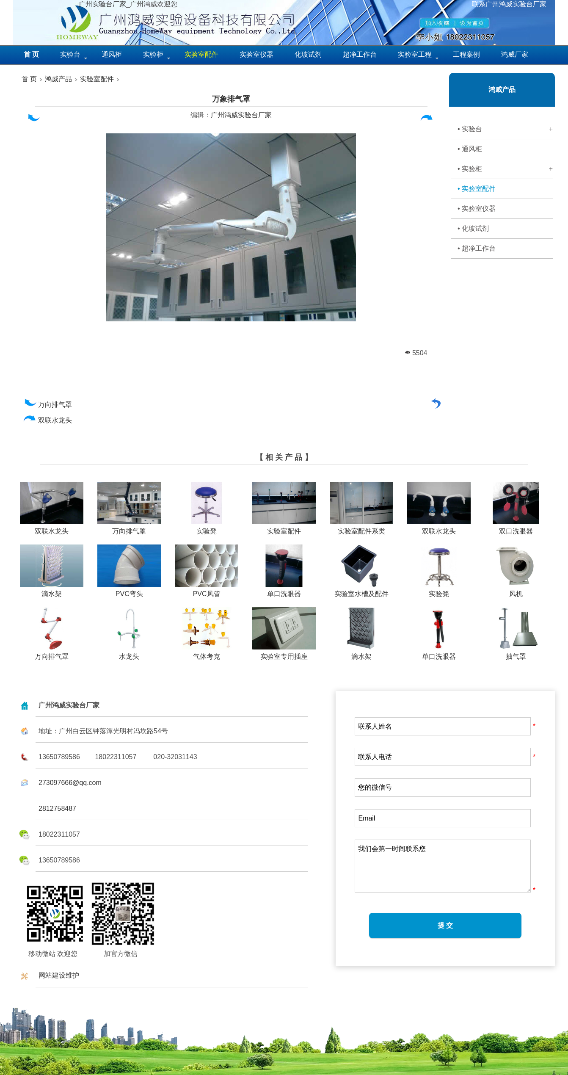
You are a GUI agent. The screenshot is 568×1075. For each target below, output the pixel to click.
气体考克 (206, 653)
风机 (516, 590)
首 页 (29, 79)
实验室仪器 (256, 54)
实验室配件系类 (361, 528)
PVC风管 (206, 590)
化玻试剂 (308, 54)
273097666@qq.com (70, 782)
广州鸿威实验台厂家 (241, 115)
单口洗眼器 (284, 590)
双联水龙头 (48, 420)
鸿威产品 (57, 79)
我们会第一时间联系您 (443, 866)
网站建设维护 (59, 975)
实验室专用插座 (284, 653)
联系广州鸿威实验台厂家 (509, 4)
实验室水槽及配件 (361, 590)
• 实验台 (505, 129)
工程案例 (466, 54)
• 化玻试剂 (473, 228)
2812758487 (57, 808)
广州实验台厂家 (102, 4)
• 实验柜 (505, 169)
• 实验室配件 (477, 188)
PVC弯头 (129, 590)
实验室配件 (97, 79)
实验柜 (153, 54)
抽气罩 (516, 653)
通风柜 (112, 54)
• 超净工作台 (477, 248)
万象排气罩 (231, 99)
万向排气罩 (48, 404)
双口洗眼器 (516, 528)
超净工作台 (360, 54)
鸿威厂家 (514, 54)
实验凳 (206, 528)
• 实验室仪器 (477, 208)
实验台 (70, 54)
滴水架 (51, 590)
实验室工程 (415, 54)
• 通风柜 (470, 148)
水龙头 (129, 653)
